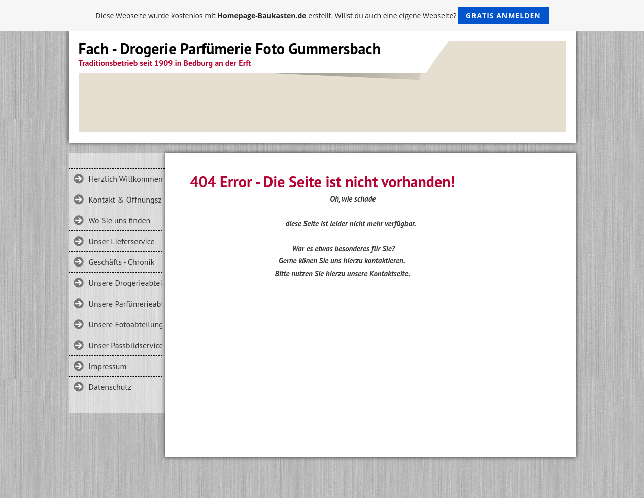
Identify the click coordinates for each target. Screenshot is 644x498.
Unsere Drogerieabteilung (125, 283)
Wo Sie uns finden (120, 220)
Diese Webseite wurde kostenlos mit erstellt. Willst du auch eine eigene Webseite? (322, 15)
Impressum (108, 366)
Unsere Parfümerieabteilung (125, 303)
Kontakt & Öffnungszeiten (125, 199)
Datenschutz (110, 387)
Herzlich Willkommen (125, 179)
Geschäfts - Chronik (122, 262)
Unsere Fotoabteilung (125, 324)
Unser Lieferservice (122, 241)
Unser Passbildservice (125, 345)
